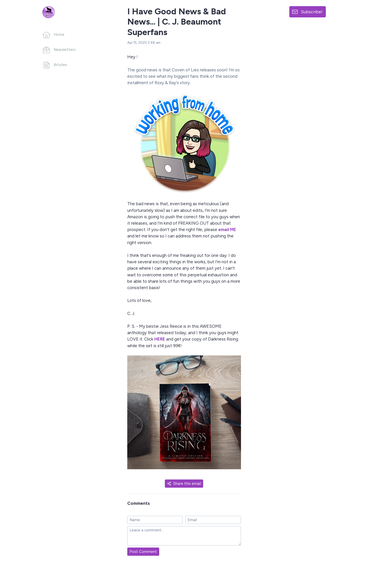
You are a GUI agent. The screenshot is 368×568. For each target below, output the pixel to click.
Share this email (184, 483)
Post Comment (143, 551)
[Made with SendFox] (351, 537)
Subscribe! (312, 11)
